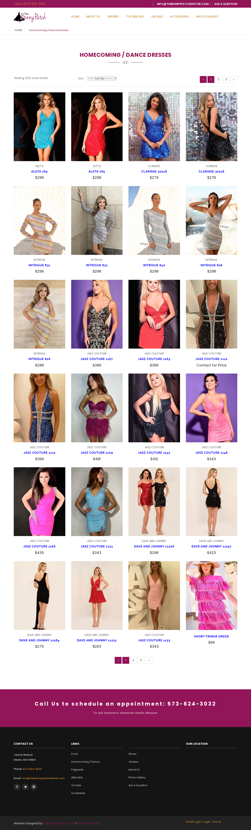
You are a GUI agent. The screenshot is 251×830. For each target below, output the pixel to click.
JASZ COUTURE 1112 (211, 359)
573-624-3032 (32, 769)
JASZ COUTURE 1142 (154, 452)
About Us (93, 16)
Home (75, 16)
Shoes (132, 754)
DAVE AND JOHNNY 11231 (97, 640)
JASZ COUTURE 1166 (39, 546)
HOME (18, 30)
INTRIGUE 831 (39, 265)
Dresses (113, 16)
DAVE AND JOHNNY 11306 (154, 546)
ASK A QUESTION (225, 4)
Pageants (77, 769)
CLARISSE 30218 (154, 171)
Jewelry (133, 762)
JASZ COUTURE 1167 (97, 359)
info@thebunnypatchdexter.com (183, 4)
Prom (74, 754)
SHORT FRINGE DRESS (211, 636)
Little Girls (77, 777)
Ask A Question (137, 785)
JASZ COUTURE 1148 (211, 452)
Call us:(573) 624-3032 (29, 4)
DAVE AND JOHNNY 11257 (212, 546)
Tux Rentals (135, 16)
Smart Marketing (88, 823)
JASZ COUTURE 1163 (154, 359)
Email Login (193, 822)
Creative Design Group (58, 823)
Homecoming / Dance (85, 762)
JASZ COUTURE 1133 (97, 546)
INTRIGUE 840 (154, 265)
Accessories (179, 16)
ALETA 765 (39, 171)
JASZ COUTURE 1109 (97, 452)
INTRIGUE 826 (211, 265)
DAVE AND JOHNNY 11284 (39, 640)
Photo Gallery (207, 16)
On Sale (157, 16)
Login (206, 822)
